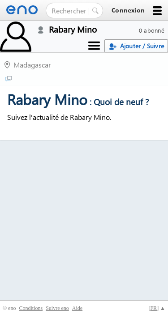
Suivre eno (57, 308)
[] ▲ (156, 308)
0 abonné (151, 30)
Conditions (31, 308)
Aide (77, 308)
